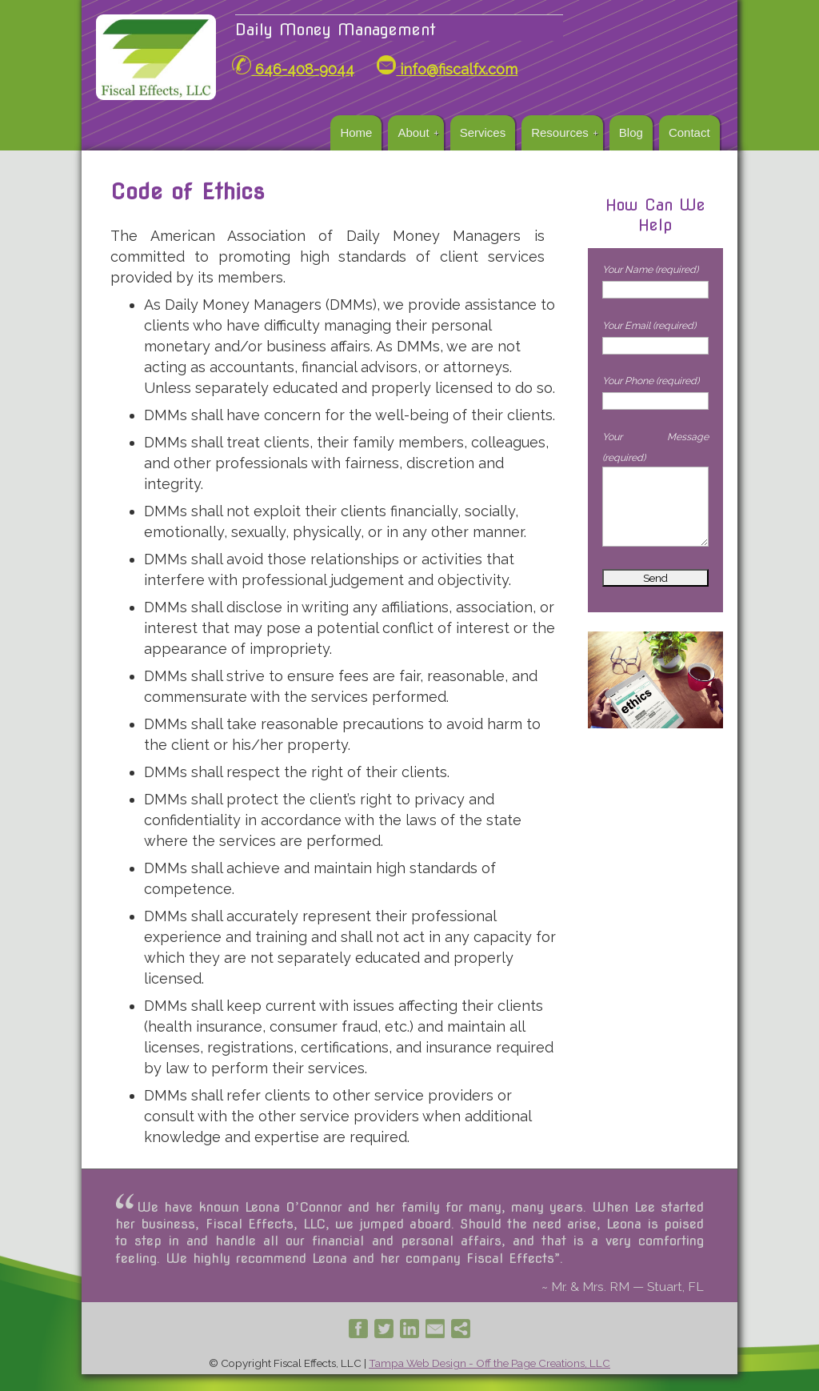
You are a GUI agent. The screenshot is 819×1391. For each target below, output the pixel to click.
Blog (631, 132)
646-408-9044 (293, 69)
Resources (560, 132)
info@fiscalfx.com (447, 69)
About (413, 132)
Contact (689, 132)
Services (483, 132)
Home (356, 132)
